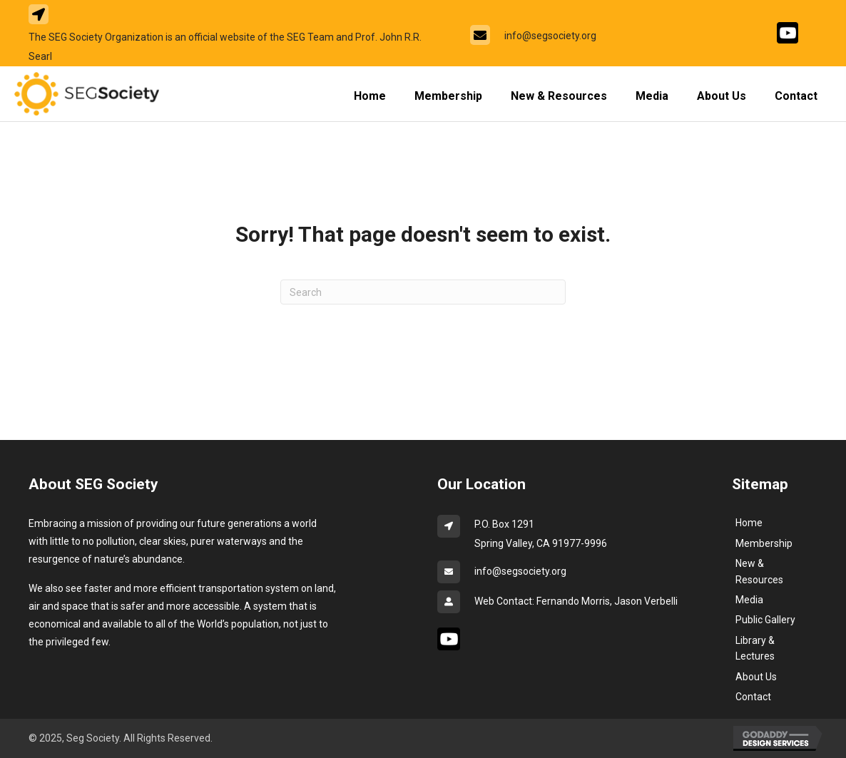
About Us (756, 676)
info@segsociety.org (550, 35)
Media (749, 599)
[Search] (423, 292)
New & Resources (759, 571)
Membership (764, 543)
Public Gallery (765, 619)
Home (749, 522)
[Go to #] (787, 32)
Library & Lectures (755, 648)
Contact (753, 696)
